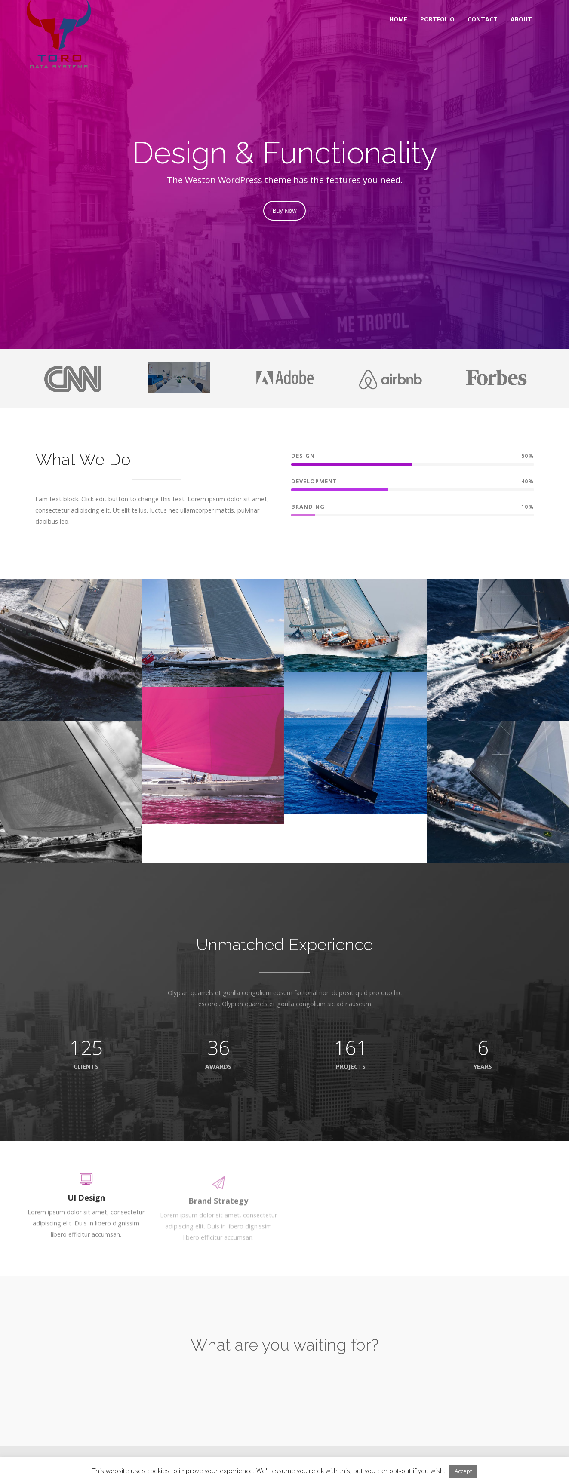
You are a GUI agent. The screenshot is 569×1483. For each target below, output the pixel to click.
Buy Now (284, 210)
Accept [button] (463, 1471)
